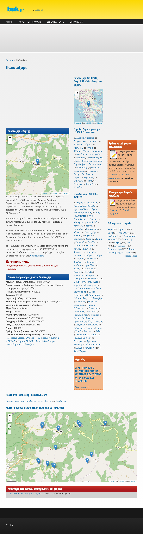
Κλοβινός (79, 258)
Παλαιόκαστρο (93, 294)
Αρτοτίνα (78, 225)
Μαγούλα (97, 151)
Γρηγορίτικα (80, 141)
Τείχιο (89, 180)
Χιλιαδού (78, 187)
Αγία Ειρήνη (91, 202)
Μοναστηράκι (96, 157)
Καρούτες (78, 252)
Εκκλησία (112, 235)
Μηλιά (77, 285)
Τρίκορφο (78, 184)
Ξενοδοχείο (119, 245)
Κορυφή (128, 239)
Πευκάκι (92, 170)
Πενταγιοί (93, 308)
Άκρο (110, 229)
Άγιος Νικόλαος (81, 209)
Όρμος (122, 229)
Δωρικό (89, 238)
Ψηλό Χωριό (80, 351)
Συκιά (78, 331)
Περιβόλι (92, 311)
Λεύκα (76, 268)
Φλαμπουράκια (93, 344)
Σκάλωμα (78, 180)
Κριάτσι (77, 265)
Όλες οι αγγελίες (83, 387)
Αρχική (9, 59)
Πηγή (76, 174)
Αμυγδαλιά (91, 222)
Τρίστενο (91, 341)
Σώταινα (88, 331)
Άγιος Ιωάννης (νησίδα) (85, 205)
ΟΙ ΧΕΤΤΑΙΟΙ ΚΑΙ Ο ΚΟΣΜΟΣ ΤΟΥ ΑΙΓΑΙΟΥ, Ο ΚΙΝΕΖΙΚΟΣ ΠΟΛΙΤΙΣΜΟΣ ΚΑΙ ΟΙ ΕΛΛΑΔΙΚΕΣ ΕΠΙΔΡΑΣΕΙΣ (88, 374)
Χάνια (79, 347)
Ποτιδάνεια (87, 174)
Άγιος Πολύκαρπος (84, 137)
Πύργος (77, 177)
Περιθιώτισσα (80, 314)
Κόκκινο (92, 258)
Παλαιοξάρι (28, 344)
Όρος (110, 232)
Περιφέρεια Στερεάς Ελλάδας (20, 337)
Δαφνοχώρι (90, 232)
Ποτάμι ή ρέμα (115, 249)
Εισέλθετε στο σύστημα (21, 493)
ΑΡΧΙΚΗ (9, 21)
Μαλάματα (81, 154)
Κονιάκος (78, 262)
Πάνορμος (80, 301)
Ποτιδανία (31, 400)
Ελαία (99, 238)
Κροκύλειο (90, 265)
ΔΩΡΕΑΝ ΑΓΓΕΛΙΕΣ (55, 21)
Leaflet (44, 193)
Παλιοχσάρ (19, 400)
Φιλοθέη (90, 184)
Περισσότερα (130, 255)
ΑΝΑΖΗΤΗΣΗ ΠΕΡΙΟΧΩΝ (30, 21)
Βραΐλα (88, 225)
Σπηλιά (88, 328)
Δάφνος (77, 232)
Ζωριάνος (78, 245)
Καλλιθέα (90, 245)
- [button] (10, 142)
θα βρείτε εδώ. (37, 255)
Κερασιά (78, 255)
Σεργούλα (88, 177)
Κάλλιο (77, 248)
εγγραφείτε (40, 493)
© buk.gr (66, 193)
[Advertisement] (71, 38)
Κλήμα (90, 147)
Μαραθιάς (80, 157)
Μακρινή (90, 275)
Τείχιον (40, 400)
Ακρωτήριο (124, 232)
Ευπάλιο (78, 144)
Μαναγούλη (95, 154)
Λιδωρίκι (78, 271)
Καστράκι (78, 147)
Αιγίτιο (93, 219)
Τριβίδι (93, 334)
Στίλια (98, 328)
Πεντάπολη (79, 311)
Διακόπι (77, 235)
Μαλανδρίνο (94, 278)
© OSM (54, 193)
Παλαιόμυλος (95, 164)
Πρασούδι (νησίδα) (83, 321)
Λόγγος (86, 151)
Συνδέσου (113, 174)
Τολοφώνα (80, 334)
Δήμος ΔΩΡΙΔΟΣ (25, 341)
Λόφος (117, 242)
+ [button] (10, 138)
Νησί (129, 242)
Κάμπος (88, 144)
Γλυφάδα (78, 228)
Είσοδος (39, 9)
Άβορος (79, 202)
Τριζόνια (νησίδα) (82, 337)
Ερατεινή (79, 242)
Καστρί (9, 400)
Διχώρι (88, 235)
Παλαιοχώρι (82, 167)
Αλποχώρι (79, 222)
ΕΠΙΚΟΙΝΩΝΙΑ (76, 21)
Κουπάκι (90, 262)
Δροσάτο (94, 141)
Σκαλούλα (92, 324)
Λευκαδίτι (88, 268)
